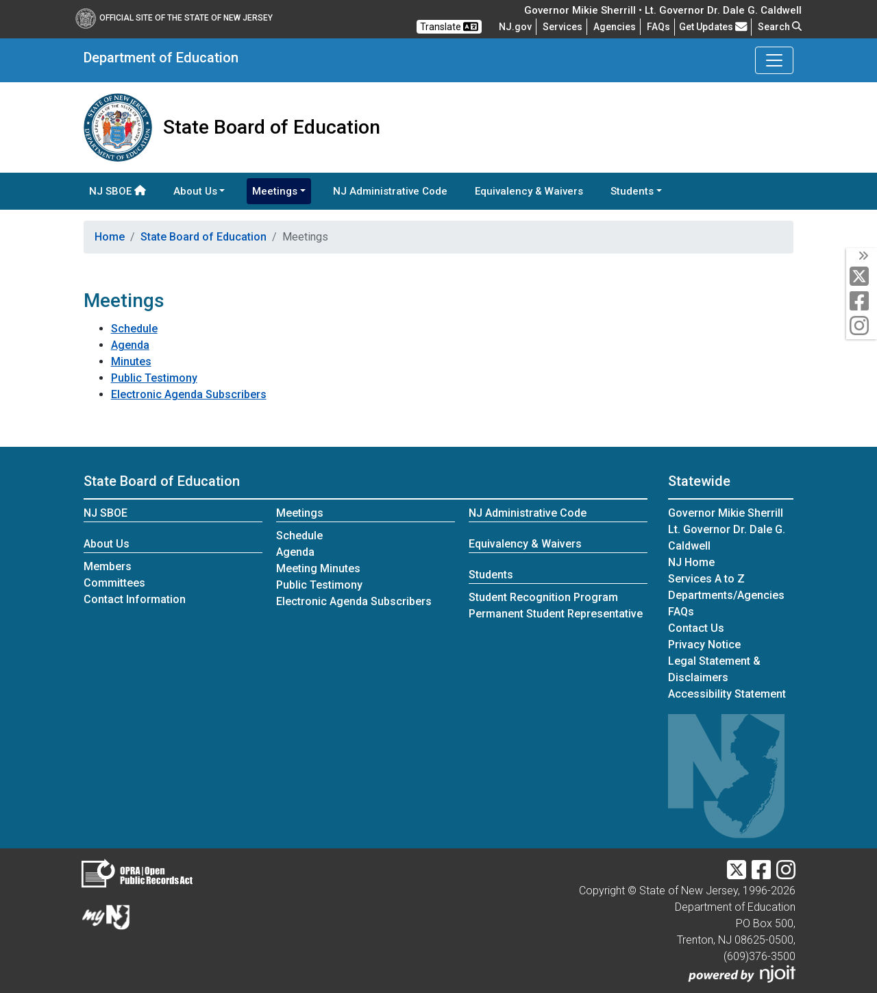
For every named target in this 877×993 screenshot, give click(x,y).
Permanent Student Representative (556, 613)
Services (562, 26)
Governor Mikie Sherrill (725, 512)
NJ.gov (515, 26)
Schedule (134, 328)
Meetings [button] (274, 191)
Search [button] (780, 26)
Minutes (131, 361)
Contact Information (135, 599)
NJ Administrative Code (390, 191)
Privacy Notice (704, 644)
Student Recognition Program (543, 597)
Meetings (299, 512)
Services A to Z (706, 578)
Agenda (130, 345)
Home (110, 236)
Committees (114, 582)
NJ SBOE (117, 191)
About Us (106, 543)
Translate (449, 27)
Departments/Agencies (726, 595)
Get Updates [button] (713, 26)
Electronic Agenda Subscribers (189, 394)
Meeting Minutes (318, 568)
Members (108, 566)
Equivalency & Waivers (529, 191)
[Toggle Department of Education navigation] (774, 60)
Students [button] (632, 191)
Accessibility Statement (727, 693)
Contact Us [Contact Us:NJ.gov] (696, 628)
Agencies (614, 26)
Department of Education (161, 57)
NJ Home (691, 562)
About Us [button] (195, 191)
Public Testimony (154, 377)
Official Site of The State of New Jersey (174, 18)
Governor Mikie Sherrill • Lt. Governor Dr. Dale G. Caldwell (663, 10)
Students (491, 574)
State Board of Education (203, 236)
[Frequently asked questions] (658, 26)
